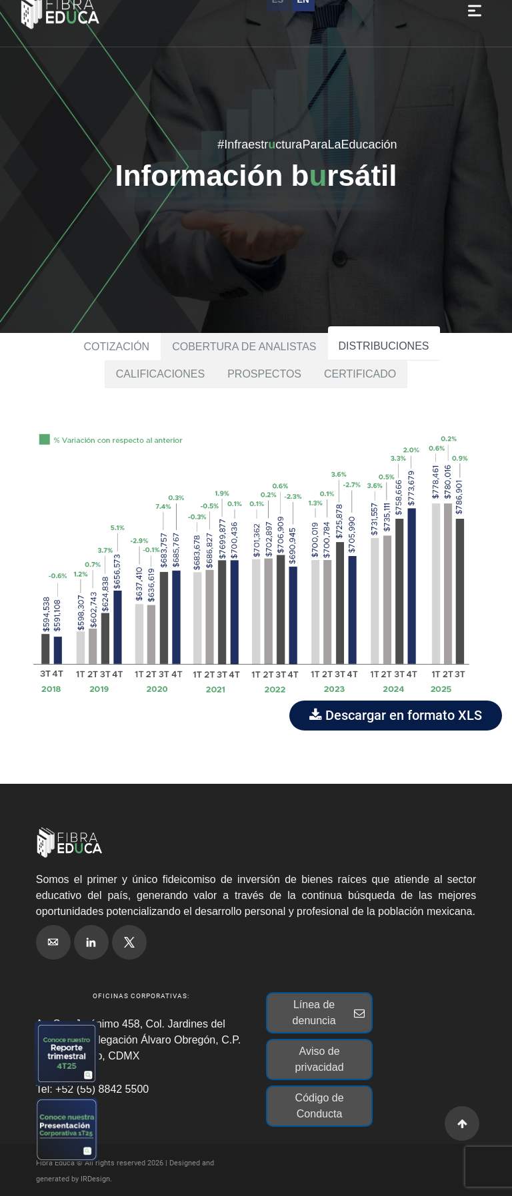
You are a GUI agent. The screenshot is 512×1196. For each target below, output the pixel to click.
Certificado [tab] (360, 374)
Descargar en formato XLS (395, 715)
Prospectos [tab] (264, 374)
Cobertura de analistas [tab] (244, 346)
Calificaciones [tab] (160, 374)
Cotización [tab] (116, 346)
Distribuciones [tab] (384, 346)
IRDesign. (96, 1179)
